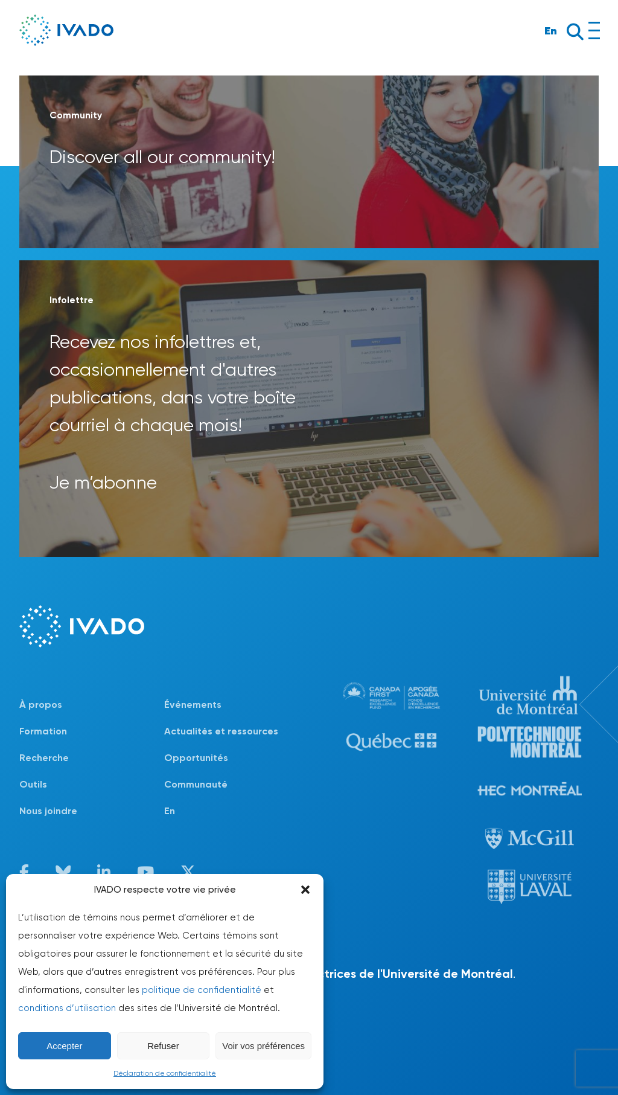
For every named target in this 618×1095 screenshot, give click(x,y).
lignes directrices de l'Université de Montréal (385, 973)
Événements (192, 704)
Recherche (44, 757)
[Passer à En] (236, 811)
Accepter (64, 1046)
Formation (43, 731)
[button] (305, 890)
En (550, 30)
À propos (40, 704)
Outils (33, 784)
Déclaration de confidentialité (164, 1073)
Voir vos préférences (263, 1046)
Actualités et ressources (221, 731)
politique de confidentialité (201, 989)
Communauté (196, 784)
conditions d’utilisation (67, 1008)
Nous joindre (48, 811)
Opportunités (196, 757)
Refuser (163, 1046)
